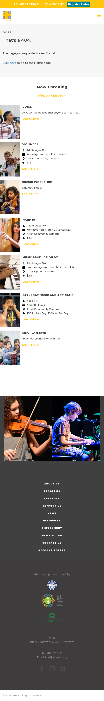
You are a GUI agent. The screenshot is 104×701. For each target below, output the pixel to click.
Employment (52, 528)
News (52, 513)
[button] (99, 15)
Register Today (78, 4)
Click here (9, 63)
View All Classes (52, 95)
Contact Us (52, 543)
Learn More (30, 118)
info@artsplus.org (56, 657)
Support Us (52, 506)
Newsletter (52, 535)
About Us (52, 483)
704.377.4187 (55, 653)
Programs (52, 491)
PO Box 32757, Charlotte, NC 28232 (52, 642)
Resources (52, 520)
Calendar (52, 498)
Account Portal (52, 550)
